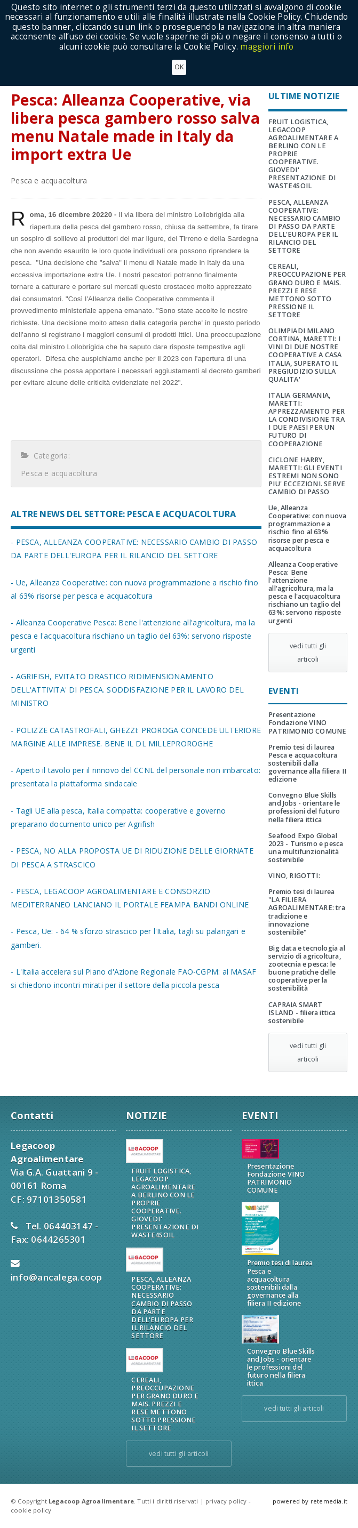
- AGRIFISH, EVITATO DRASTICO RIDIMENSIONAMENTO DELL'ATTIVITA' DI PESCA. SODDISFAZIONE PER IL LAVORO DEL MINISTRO (127, 689)
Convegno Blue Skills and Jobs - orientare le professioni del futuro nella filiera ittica (304, 807)
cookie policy (31, 1510)
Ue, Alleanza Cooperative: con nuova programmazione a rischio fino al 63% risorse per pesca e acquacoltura (307, 528)
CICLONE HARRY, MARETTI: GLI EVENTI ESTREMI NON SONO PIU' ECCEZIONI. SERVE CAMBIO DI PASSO (306, 475)
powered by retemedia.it (310, 1501)
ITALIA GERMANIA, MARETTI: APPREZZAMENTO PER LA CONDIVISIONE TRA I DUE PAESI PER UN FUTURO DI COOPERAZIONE (306, 419)
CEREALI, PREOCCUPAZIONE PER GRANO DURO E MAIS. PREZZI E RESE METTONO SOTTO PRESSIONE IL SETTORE (307, 290)
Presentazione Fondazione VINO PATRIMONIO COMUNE (307, 722)
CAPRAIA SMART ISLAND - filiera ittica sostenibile (302, 1012)
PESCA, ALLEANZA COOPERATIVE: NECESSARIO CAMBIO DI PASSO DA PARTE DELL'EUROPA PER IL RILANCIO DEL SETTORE (304, 226)
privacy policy (225, 1501)
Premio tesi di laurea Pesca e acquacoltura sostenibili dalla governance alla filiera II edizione (307, 763)
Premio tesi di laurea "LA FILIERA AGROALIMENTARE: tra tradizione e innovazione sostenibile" (306, 912)
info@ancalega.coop (56, 1277)
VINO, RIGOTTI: (294, 875)
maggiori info (266, 46)
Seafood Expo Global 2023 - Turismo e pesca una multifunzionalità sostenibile (305, 847)
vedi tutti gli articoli (308, 652)
